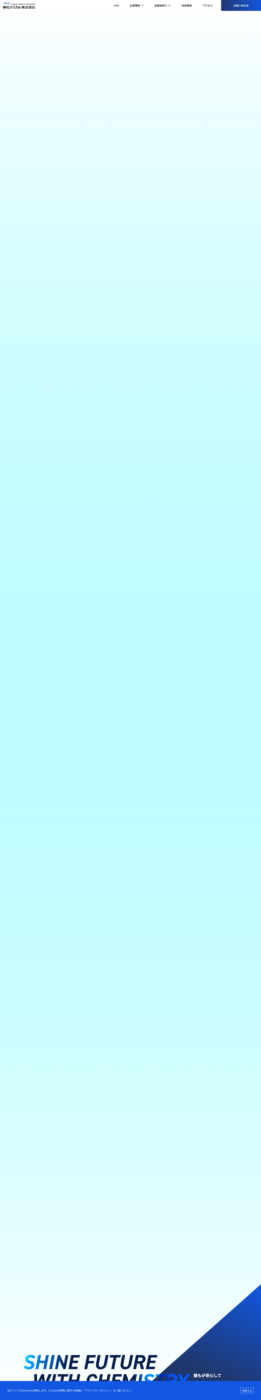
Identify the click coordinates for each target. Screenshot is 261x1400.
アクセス (208, 5)
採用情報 (187, 5)
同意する (247, 1390)
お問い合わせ (241, 5)
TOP (116, 5)
